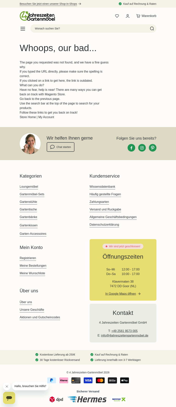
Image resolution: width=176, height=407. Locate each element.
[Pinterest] (152, 148)
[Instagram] (142, 148)
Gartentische (28, 209)
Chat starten (60, 147)
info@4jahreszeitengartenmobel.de (124, 335)
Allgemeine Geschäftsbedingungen (113, 217)
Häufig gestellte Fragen (105, 194)
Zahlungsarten (99, 201)
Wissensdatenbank (102, 186)
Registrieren (28, 258)
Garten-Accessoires (33, 233)
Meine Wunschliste (32, 273)
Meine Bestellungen (33, 265)
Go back (25, 98)
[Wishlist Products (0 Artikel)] (117, 16)
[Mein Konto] (127, 16)
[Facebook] (131, 148)
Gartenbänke (28, 217)
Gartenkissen (29, 225)
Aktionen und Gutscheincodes (40, 317)
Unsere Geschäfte (32, 309)
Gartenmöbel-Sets (32, 194)
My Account (46, 117)
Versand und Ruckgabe (105, 209)
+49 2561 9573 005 (124, 331)
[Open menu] (23, 28)
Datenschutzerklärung (104, 224)
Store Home (28, 117)
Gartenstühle (28, 201)
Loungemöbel (29, 186)
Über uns (26, 302)
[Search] (152, 28)
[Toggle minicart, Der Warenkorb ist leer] (145, 16)
